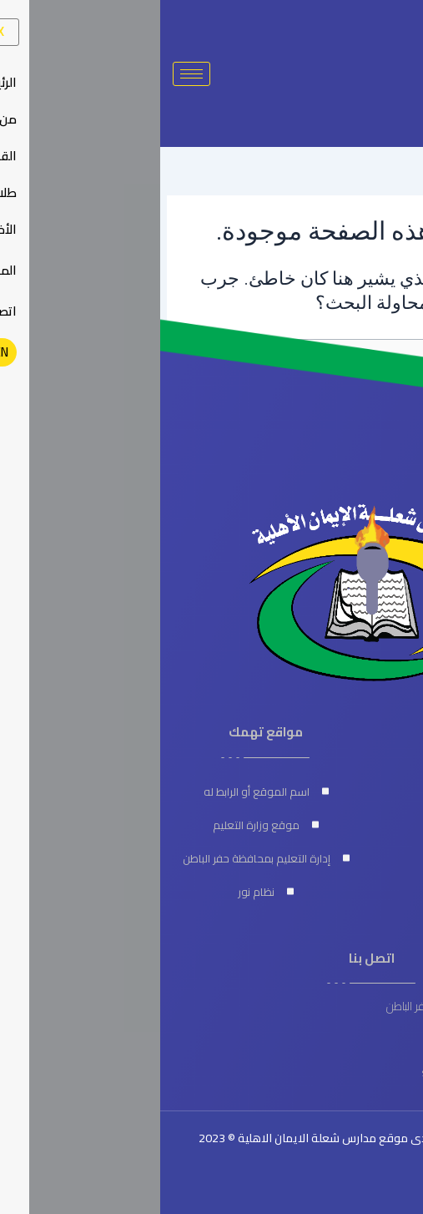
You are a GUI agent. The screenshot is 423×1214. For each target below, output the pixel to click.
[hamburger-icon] (31, 74)
